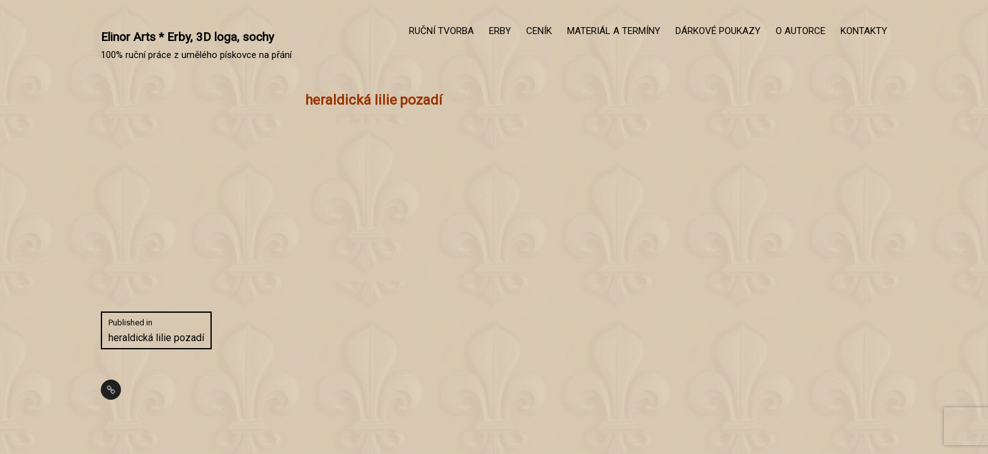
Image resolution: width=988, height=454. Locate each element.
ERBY (500, 31)
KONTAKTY (864, 31)
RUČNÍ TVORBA (441, 31)
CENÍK (539, 31)
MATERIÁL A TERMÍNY (613, 31)
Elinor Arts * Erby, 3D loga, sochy (187, 37)
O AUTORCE (800, 31)
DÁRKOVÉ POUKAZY (718, 31)
